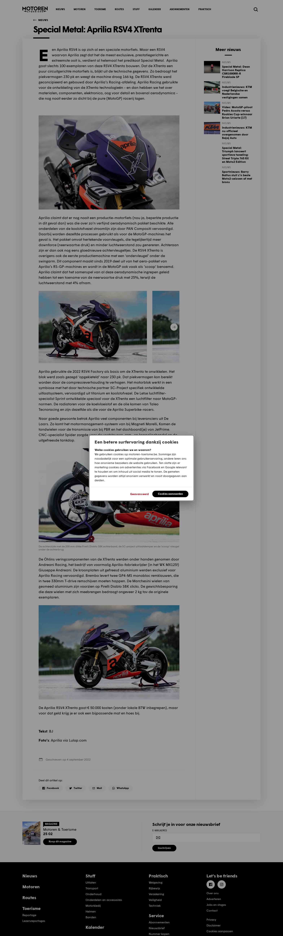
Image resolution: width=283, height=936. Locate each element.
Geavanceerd (139, 494)
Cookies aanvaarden (170, 493)
